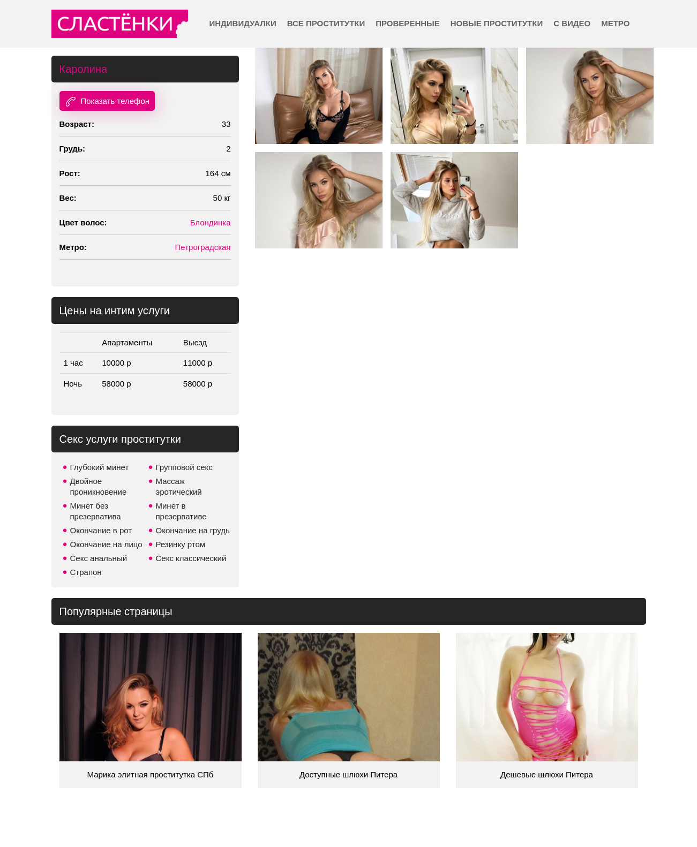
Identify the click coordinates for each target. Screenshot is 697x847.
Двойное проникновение (98, 486)
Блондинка (210, 222)
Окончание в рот (101, 530)
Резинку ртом (181, 544)
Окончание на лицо (106, 544)
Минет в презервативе (181, 511)
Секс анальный (99, 558)
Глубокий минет (99, 467)
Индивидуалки (242, 23)
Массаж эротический (179, 486)
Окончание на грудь (193, 530)
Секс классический (191, 558)
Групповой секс (184, 467)
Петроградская (203, 247)
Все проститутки (326, 23)
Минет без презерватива (95, 511)
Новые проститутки (497, 23)
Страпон (86, 572)
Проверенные (407, 23)
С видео (571, 23)
